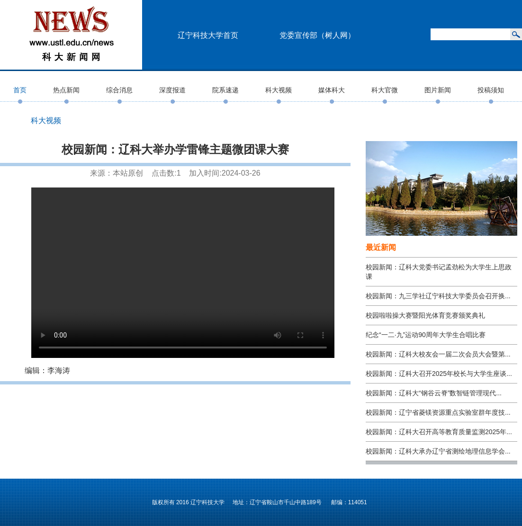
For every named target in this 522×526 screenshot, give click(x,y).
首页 (20, 90)
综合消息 (119, 90)
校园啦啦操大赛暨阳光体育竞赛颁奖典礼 (425, 315)
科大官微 (384, 90)
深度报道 (172, 90)
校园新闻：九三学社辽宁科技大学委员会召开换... (438, 296)
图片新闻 (437, 90)
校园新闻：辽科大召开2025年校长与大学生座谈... (439, 373)
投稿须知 (490, 90)
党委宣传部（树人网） (317, 35)
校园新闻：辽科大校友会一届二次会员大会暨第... (438, 354)
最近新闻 (381, 247)
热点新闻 (66, 90)
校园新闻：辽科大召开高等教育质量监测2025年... (439, 432)
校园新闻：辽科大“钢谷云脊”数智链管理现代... (434, 393)
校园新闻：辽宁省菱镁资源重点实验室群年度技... (438, 412)
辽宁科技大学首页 (208, 35)
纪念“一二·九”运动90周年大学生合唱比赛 (426, 335)
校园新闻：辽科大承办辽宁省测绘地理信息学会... (438, 451)
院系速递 (225, 90)
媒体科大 (331, 90)
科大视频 (278, 90)
